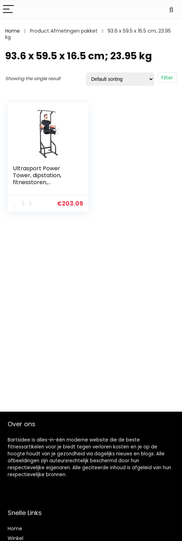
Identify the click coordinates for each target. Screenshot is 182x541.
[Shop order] (120, 79)
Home (12, 30)
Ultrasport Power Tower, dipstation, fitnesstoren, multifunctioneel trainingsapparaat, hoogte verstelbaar (39, 185)
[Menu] (8, 9)
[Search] (171, 9)
